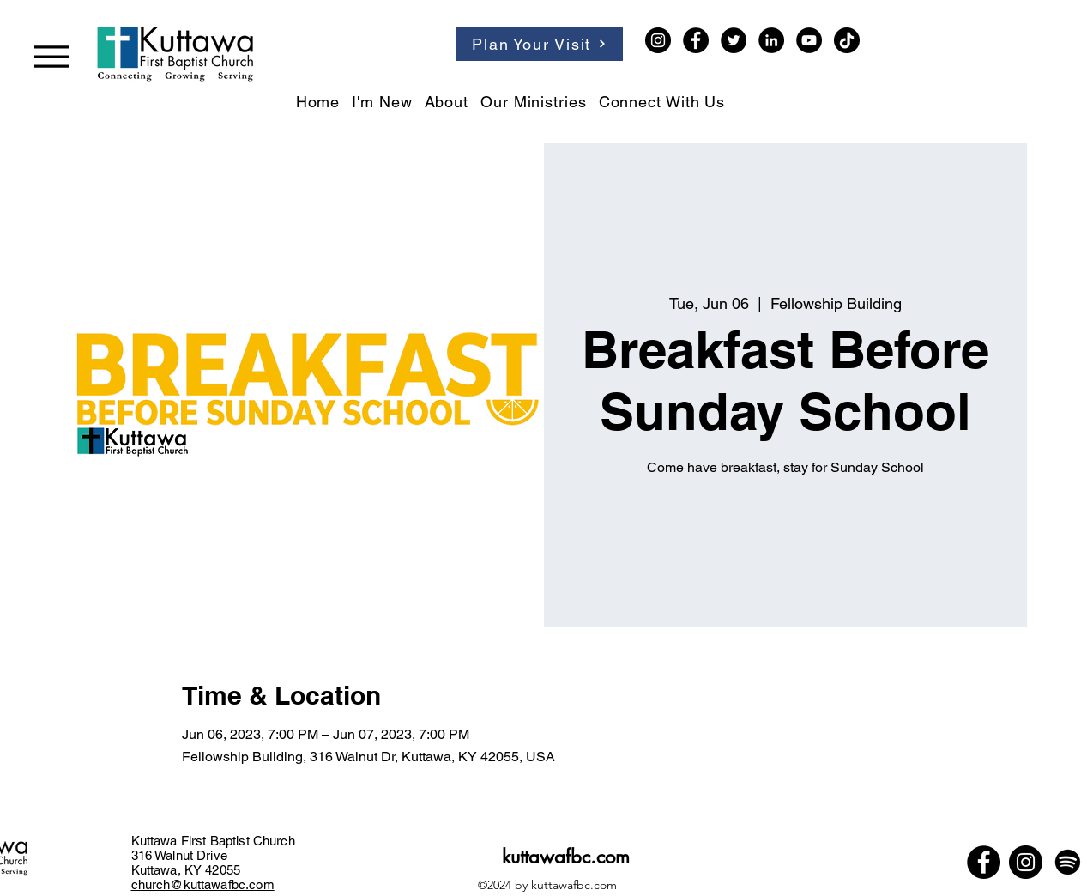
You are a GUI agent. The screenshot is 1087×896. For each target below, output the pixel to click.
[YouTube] (809, 40)
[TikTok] (847, 40)
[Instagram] (658, 40)
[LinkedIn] (771, 40)
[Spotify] (1067, 862)
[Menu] (51, 56)
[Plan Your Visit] (539, 44)
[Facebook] (696, 40)
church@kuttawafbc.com (203, 884)
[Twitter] (733, 40)
